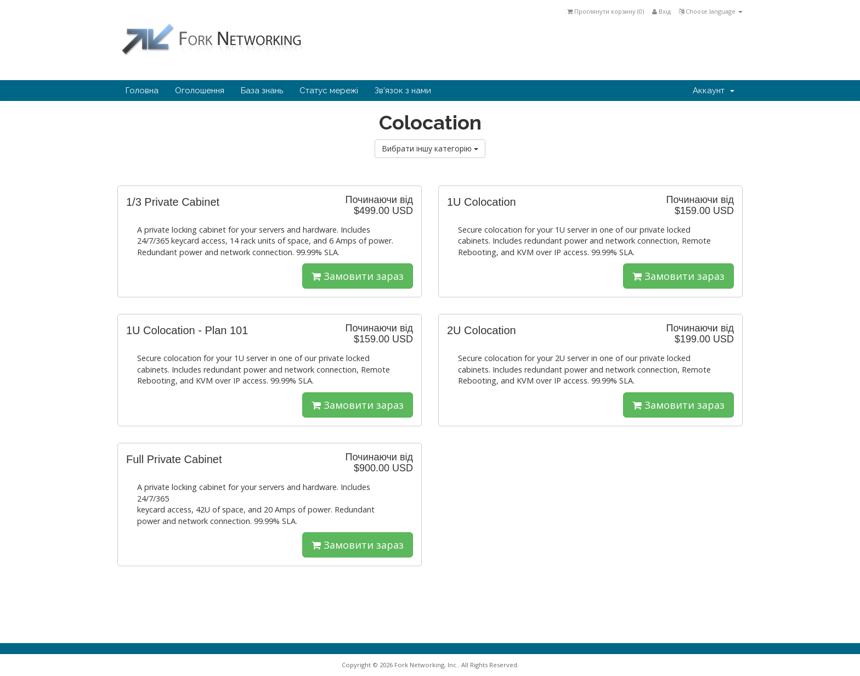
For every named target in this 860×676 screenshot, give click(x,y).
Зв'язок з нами (403, 90)
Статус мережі (328, 90)
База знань (262, 90)
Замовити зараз (358, 276)
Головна (142, 90)
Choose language (711, 11)
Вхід (661, 11)
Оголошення (199, 90)
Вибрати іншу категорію (430, 148)
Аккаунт (713, 90)
